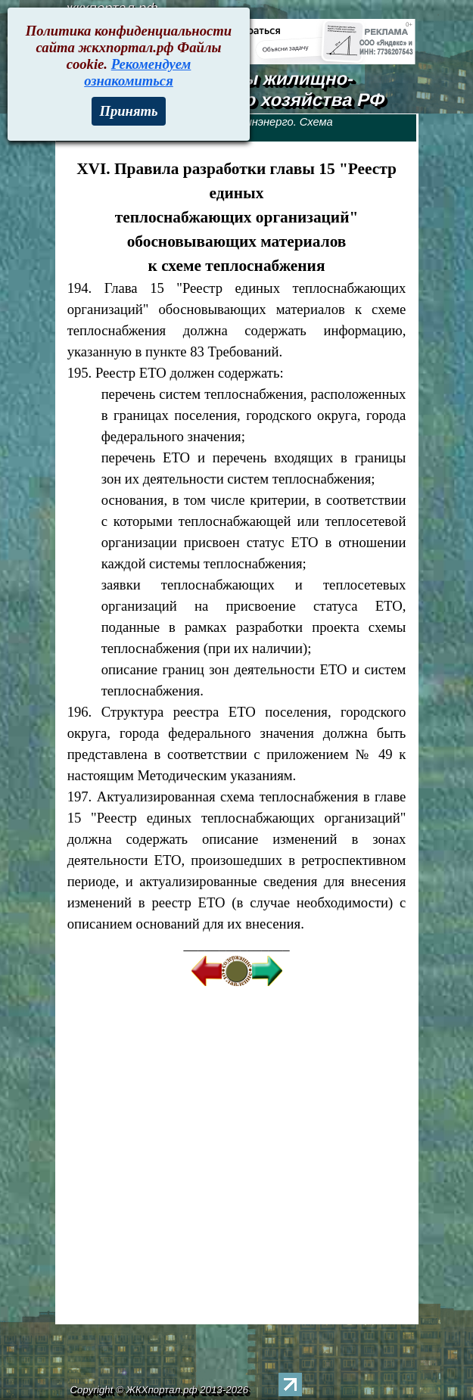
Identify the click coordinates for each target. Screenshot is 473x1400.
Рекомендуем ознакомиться (137, 72)
